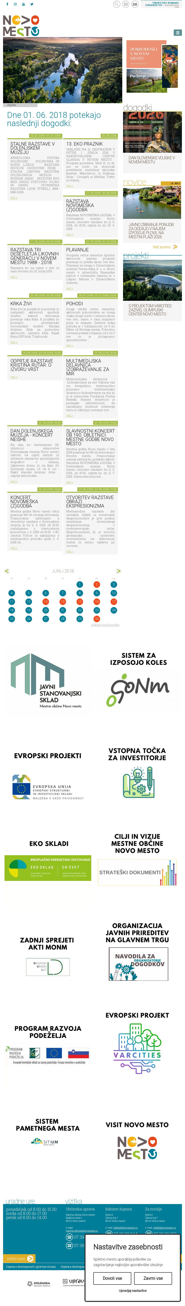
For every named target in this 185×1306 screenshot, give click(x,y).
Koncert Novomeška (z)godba (24, 502)
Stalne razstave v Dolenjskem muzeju (32, 148)
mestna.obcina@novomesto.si (82, 1230)
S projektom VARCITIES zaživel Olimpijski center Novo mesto (150, 310)
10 (114, 593)
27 (46, 619)
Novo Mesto (30, 25)
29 (80, 619)
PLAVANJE (77, 250)
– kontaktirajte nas (162, 4)
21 (63, 610)
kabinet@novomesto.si (125, 1227)
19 (29, 610)
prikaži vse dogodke (105, 625)
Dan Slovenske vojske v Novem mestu (152, 159)
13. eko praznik (84, 144)
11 (12, 602)
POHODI (74, 303)
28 (63, 619)
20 (46, 610)
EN (135, 4)
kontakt (125, 4)
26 (29, 619)
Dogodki (11, 105)
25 (12, 619)
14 (63, 602)
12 (29, 602)
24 (114, 610)
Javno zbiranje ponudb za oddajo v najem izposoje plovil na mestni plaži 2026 (151, 230)
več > (13, 198)
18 (12, 610)
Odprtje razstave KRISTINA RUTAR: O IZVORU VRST (31, 365)
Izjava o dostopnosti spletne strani (31, 1267)
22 (80, 610)
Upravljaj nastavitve (133, 1291)
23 (97, 610)
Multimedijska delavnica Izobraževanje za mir (87, 367)
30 (97, 619)
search (116, 4)
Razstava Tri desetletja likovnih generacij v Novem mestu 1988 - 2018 (34, 256)
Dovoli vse (112, 1278)
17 (114, 602)
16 (97, 602)
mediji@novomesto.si (164, 1227)
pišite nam (20, 1258)
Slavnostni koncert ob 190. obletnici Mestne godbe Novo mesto (90, 437)
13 (46, 602)
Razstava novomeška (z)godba (80, 206)
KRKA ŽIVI (21, 303)
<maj (7, 571)
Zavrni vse (153, 1278)
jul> (118, 571)
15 (80, 602)
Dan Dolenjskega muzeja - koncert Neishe (31, 435)
